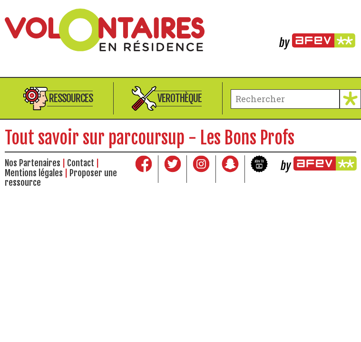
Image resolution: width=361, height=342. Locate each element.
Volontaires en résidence (180, 30)
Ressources (71, 98)
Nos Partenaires (32, 163)
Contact (80, 163)
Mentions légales (34, 173)
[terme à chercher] (285, 99)
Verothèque (179, 98)
